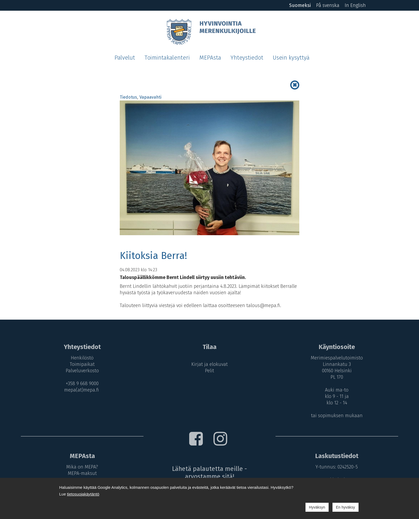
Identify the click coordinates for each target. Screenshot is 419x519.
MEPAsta (210, 57)
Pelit (209, 371)
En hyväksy (345, 507)
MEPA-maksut (82, 473)
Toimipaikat (82, 364)
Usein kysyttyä (291, 57)
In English (355, 5)
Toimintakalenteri (167, 57)
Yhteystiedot (247, 57)
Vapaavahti (150, 97)
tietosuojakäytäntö (83, 494)
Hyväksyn (317, 507)
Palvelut (124, 57)
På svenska (327, 5)
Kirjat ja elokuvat (209, 364)
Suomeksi (300, 5)
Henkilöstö (82, 358)
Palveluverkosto (82, 371)
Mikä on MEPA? (82, 467)
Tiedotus (128, 97)
